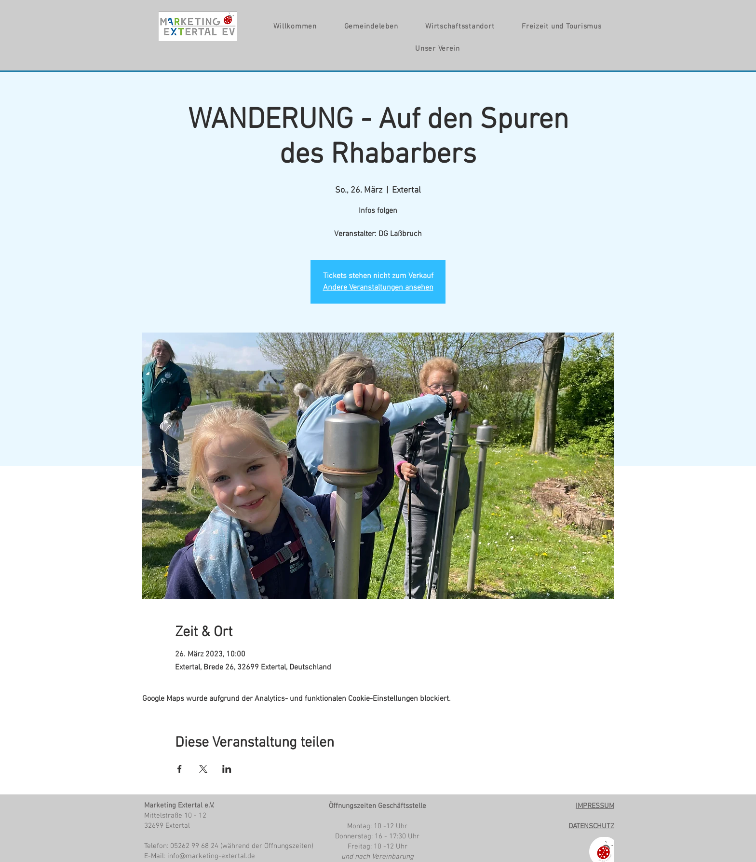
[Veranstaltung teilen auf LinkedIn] (226, 769)
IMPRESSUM (595, 806)
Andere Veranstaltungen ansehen (378, 287)
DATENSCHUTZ (591, 826)
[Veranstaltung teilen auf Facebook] (179, 769)
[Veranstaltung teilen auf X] (203, 769)
